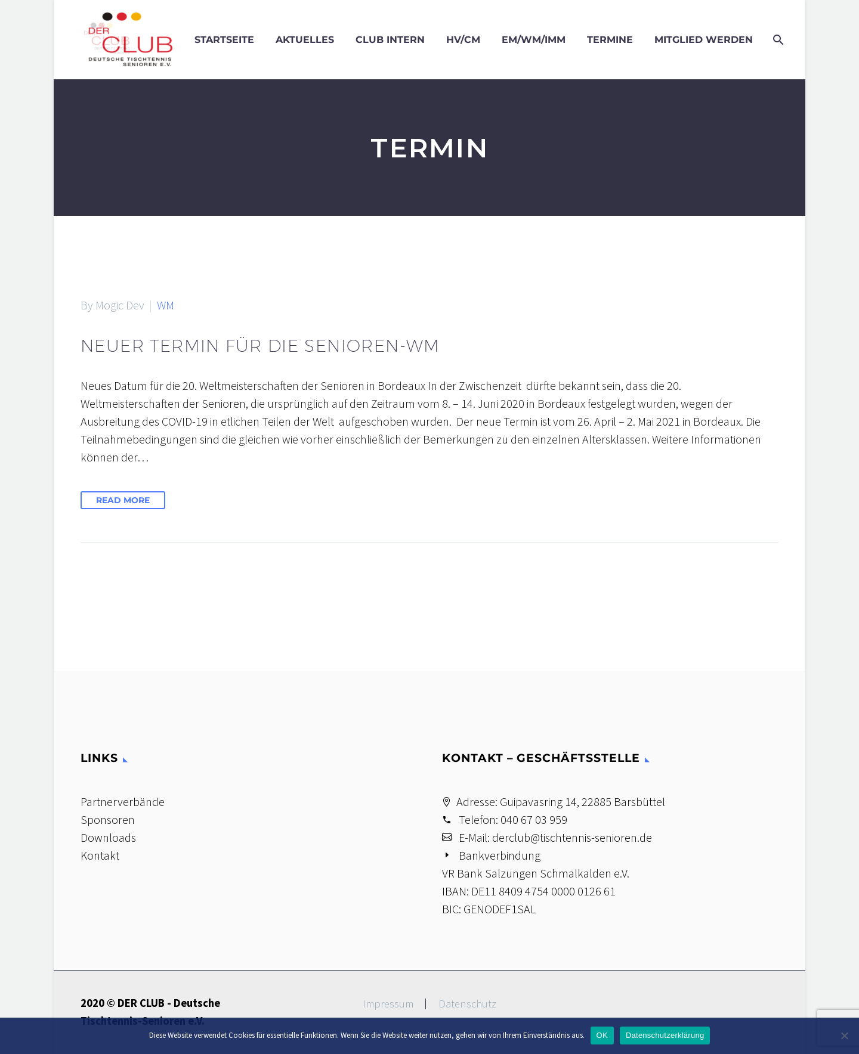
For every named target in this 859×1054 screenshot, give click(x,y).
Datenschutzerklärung (665, 1035)
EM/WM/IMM (534, 39)
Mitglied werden (703, 39)
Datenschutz (467, 1004)
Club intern (390, 39)
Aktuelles (305, 39)
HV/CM (463, 39)
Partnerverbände (123, 801)
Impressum (388, 1004)
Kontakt (100, 855)
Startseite (224, 39)
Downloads (108, 837)
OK (602, 1035)
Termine (610, 39)
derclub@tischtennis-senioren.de (572, 837)
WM (165, 304)
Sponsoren (108, 819)
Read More (123, 500)
